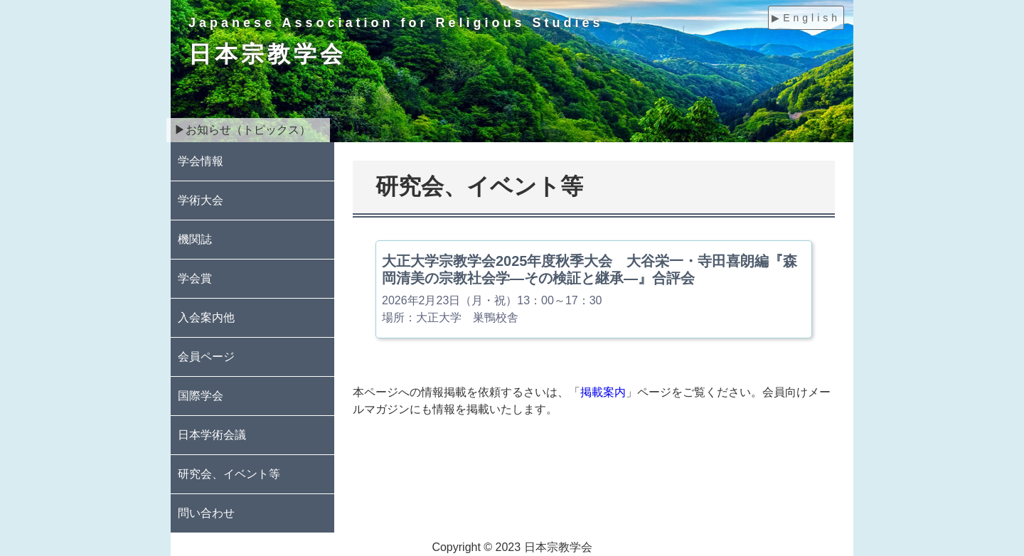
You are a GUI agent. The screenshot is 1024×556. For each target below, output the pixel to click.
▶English (806, 17)
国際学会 (200, 396)
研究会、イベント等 (229, 474)
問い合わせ (206, 513)
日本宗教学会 (267, 54)
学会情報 (200, 161)
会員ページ (206, 357)
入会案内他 (206, 317)
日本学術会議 (212, 435)
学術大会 (200, 200)
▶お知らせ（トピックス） (242, 130)
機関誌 (195, 239)
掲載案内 (603, 392)
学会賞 (195, 278)
